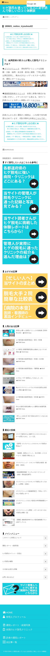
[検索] (33, 3)
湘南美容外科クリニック (14, 93)
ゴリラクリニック (11, 69)
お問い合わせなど (8, 577)
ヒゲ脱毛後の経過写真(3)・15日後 (27, 397)
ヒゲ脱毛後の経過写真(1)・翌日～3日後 (29, 340)
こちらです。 (41, 118)
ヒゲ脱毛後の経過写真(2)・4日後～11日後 (30, 359)
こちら (22, 79)
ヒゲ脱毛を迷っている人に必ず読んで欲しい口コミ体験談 (24, 9)
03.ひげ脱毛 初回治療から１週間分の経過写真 (31, 406)
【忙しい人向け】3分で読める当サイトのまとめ (32, 416)
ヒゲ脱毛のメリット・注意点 (11, 553)
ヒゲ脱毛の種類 (7, 561)
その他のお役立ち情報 (9, 569)
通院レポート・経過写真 (10, 546)
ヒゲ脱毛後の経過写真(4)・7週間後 (27, 368)
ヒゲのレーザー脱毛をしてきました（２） (30, 378)
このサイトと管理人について (11, 538)
